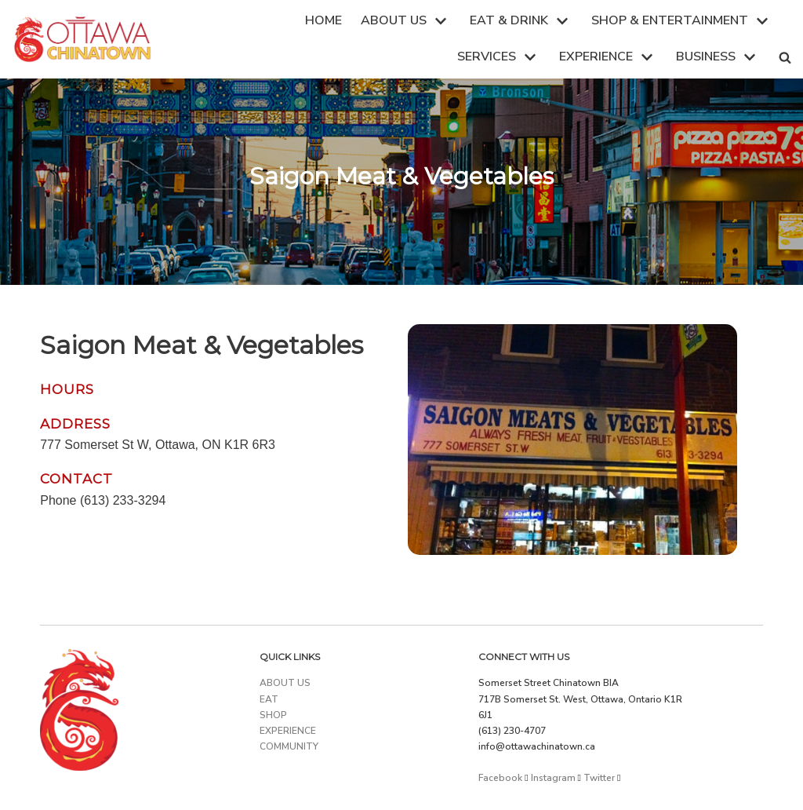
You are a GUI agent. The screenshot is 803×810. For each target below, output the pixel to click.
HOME (323, 20)
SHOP (273, 715)
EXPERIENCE (288, 730)
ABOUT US (285, 683)
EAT (269, 699)
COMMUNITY (289, 746)
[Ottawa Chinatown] (82, 39)
